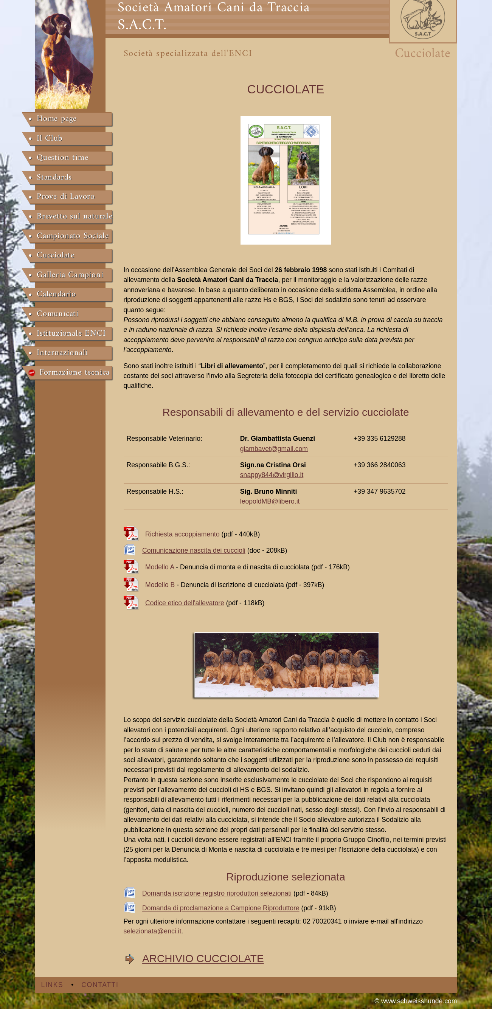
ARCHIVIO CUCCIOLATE (203, 958)
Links (52, 985)
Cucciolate (55, 255)
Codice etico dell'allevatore (184, 603)
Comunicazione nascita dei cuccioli (193, 551)
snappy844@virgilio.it (272, 475)
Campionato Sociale (73, 236)
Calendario (56, 294)
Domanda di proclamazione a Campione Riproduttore (221, 908)
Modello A (159, 567)
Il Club (50, 139)
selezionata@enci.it (153, 931)
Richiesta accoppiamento (182, 534)
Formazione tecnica (74, 373)
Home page (57, 119)
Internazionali (62, 353)
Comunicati (58, 314)
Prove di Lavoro (66, 197)
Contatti (99, 985)
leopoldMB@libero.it (270, 501)
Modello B (160, 585)
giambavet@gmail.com (274, 449)
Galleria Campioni (70, 275)
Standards (54, 177)
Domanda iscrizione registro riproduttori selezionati (217, 893)
